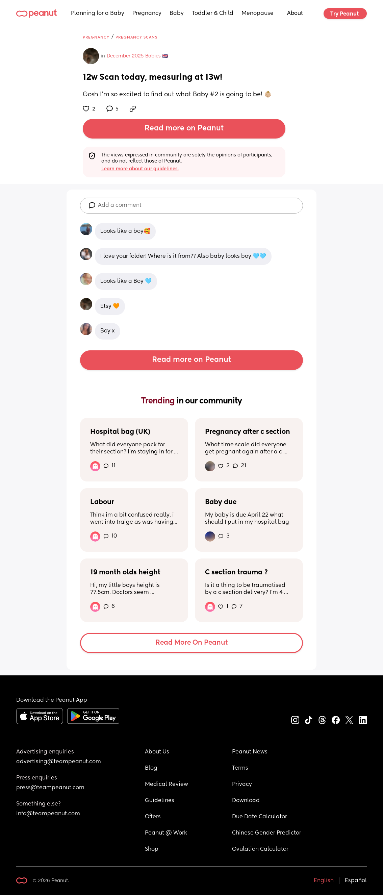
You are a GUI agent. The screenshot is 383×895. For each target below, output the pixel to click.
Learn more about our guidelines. (140, 169)
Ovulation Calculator (260, 849)
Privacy (242, 784)
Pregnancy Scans (136, 37)
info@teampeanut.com (48, 814)
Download (246, 800)
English (324, 881)
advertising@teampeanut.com (58, 762)
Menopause (257, 13)
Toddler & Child (212, 13)
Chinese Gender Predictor (266, 833)
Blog (151, 768)
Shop (151, 849)
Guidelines (159, 800)
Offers (153, 817)
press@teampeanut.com (50, 788)
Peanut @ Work (166, 833)
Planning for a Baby (97, 13)
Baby (177, 13)
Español (356, 881)
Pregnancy (146, 13)
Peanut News (249, 752)
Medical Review (166, 784)
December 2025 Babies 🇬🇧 (137, 56)
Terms (240, 768)
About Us (157, 752)
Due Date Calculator (259, 817)
